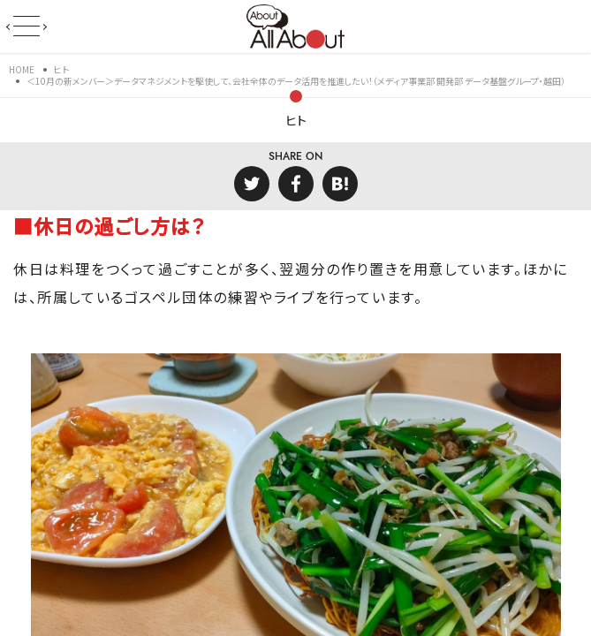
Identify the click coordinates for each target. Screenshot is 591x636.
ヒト (296, 120)
